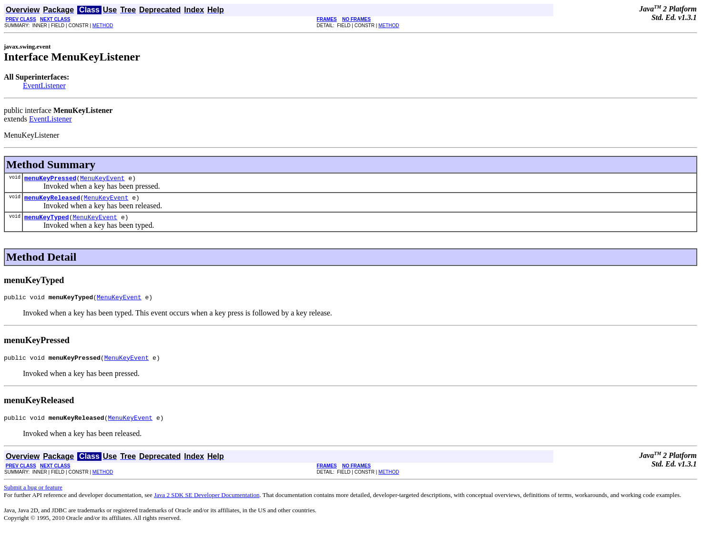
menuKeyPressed (50, 179)
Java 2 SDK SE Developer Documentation (206, 503)
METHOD (102, 25)
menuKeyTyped (46, 221)
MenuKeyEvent (102, 179)
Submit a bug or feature (33, 495)
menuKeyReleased (52, 200)
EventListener (44, 85)
